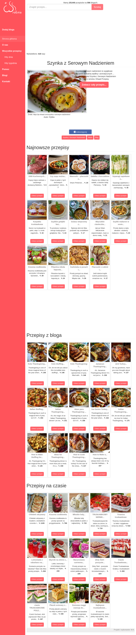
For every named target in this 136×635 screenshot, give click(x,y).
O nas (5, 45)
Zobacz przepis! (37, 196)
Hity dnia (7, 57)
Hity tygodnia (9, 63)
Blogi (4, 75)
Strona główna (9, 39)
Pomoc (5, 69)
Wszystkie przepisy (12, 51)
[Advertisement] (81, 31)
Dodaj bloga (8, 30)
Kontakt (6, 81)
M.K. (133, 630)
